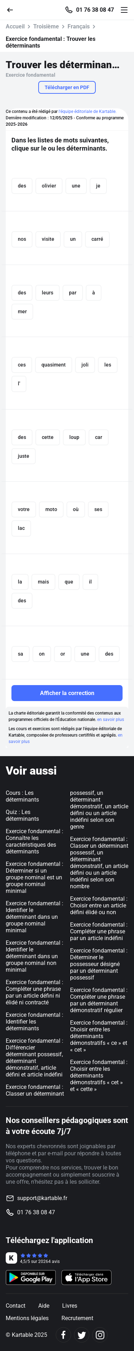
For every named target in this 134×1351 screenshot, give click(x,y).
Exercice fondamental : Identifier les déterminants (34, 1021)
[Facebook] (63, 1334)
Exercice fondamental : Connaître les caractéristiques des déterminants (34, 841)
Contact (15, 1305)
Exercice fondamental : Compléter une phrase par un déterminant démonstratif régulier (99, 1000)
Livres (69, 1305)
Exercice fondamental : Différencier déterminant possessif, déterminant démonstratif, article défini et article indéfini (34, 1057)
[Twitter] (81, 1334)
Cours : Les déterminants (22, 796)
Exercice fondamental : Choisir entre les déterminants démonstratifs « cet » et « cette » (99, 1075)
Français (79, 26)
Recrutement (77, 1318)
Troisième (46, 26)
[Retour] (13, 9)
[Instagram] (100, 1334)
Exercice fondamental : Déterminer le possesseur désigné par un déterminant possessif (99, 964)
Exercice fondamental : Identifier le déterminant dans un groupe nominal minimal (34, 917)
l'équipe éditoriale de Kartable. (87, 111)
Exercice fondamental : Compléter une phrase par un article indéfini (99, 931)
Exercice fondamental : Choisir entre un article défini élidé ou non (99, 905)
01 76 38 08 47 (95, 10)
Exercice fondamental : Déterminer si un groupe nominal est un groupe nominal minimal (34, 877)
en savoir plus (110, 719)
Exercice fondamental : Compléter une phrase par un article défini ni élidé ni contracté (34, 992)
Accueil (15, 26)
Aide (43, 1305)
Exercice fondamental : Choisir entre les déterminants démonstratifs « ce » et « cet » (99, 1036)
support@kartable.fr (42, 1198)
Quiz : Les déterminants (22, 815)
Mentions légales (27, 1318)
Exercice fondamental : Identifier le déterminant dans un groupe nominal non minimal (34, 956)
